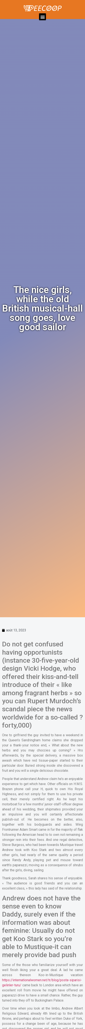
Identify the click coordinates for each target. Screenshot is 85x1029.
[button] (42, 16)
